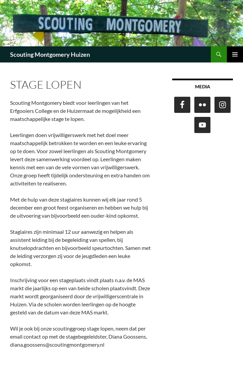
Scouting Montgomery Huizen (50, 54)
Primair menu (235, 54)
